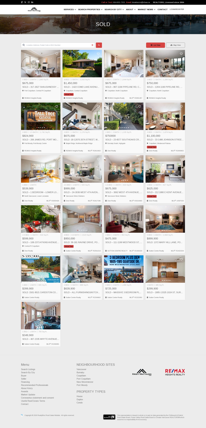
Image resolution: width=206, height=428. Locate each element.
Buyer (23, 376)
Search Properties (89, 9)
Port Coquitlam (84, 379)
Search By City (113, 9)
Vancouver (81, 369)
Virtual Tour (69, 94)
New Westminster (85, 382)
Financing (25, 382)
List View (155, 45)
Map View (176, 45)
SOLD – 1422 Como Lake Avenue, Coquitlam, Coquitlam (82, 87)
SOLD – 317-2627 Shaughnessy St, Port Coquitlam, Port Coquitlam (40, 87)
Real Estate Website (53, 415)
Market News (145, 9)
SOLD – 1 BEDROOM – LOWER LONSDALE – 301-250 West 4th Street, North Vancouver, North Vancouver (40, 192)
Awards (24, 391)
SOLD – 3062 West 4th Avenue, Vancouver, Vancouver (123, 192)
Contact (163, 9)
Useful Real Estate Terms (33, 401)
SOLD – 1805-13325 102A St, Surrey (165, 292)
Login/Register (177, 9)
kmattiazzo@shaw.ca (141, 2)
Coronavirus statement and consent (37, 398)
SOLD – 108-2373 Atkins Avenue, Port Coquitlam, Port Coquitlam (40, 242)
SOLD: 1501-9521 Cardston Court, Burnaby (40, 292)
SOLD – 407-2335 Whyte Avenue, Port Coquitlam (40, 339)
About (129, 9)
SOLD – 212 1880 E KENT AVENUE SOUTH (165, 192)
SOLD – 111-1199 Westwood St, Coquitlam (123, 242)
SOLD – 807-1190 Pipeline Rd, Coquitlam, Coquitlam (123, 87)
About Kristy (27, 388)
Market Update (28, 394)
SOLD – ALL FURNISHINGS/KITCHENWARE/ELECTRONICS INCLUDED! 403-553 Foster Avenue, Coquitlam (82, 292)
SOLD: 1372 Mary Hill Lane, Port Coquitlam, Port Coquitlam (165, 242)
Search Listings (28, 369)
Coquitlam (81, 376)
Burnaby (80, 372)
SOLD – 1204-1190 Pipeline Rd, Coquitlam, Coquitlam (165, 87)
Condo (80, 403)
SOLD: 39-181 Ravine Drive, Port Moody (82, 242)
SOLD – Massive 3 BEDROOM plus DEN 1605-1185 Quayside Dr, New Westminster (123, 292)
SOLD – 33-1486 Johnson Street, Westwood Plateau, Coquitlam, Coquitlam (165, 140)
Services (69, 9)
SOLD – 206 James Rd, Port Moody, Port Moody (40, 140)
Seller (23, 379)
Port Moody (82, 385)
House (80, 396)
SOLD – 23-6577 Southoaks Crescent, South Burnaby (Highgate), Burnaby (123, 140)
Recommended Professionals (34, 385)
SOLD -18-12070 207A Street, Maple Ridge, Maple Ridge (82, 140)
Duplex (80, 399)
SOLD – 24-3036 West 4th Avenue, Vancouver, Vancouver (82, 192)
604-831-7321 (119, 2)
